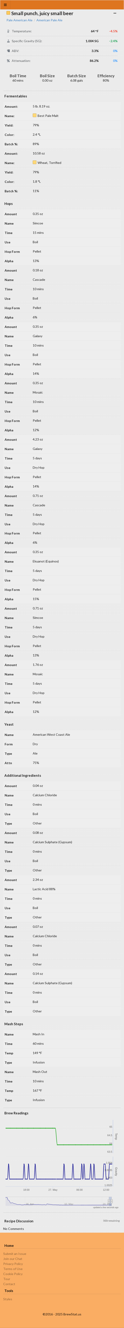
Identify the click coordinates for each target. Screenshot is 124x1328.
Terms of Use (13, 1269)
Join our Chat (12, 1259)
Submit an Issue (14, 1254)
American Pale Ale (49, 20)
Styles (7, 1299)
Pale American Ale (19, 20)
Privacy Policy (13, 1264)
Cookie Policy (13, 1274)
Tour (6, 1279)
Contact (9, 1284)
